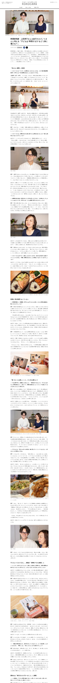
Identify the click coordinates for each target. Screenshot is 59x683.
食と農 (21, 7)
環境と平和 (36, 7)
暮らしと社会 (28, 7)
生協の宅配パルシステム (53, 2)
